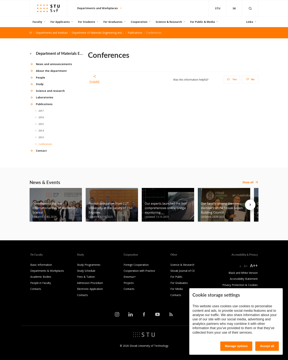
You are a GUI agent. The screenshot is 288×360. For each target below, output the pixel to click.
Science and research (50, 91)
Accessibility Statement (244, 279)
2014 (41, 130)
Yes (232, 79)
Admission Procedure (90, 283)
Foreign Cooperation (136, 264)
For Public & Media (202, 22)
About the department (51, 71)
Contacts (35, 289)
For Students (86, 22)
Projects (129, 283)
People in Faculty (40, 283)
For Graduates (112, 22)
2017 (41, 110)
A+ (246, 266)
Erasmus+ (130, 276)
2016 (41, 117)
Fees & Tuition (86, 276)
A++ (254, 265)
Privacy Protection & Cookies (240, 285)
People (40, 77)
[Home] (31, 32)
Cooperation (139, 22)
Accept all (267, 346)
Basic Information (41, 264)
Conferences (45, 144)
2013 (41, 137)
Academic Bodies (40, 276)
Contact (41, 150)
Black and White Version (243, 273)
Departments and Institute (52, 32)
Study (40, 84)
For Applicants (60, 22)
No (250, 79)
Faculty (37, 22)
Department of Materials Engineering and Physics (101, 32)
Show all (247, 182)
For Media (176, 289)
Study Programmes (88, 264)
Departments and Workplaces (98, 8)
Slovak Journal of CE (182, 270)
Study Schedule (86, 270)
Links (249, 22)
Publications (135, 32)
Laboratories (44, 97)
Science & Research (169, 22)
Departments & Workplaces (47, 270)
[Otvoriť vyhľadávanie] (250, 8)
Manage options (236, 346)
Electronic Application (90, 289)
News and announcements (54, 64)
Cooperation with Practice (139, 270)
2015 (41, 124)
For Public (176, 276)
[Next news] (250, 205)
